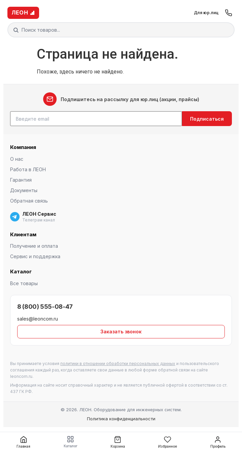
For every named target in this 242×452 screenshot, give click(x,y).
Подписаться (207, 119)
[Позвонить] (228, 13)
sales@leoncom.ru (37, 319)
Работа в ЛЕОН (28, 169)
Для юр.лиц (206, 12)
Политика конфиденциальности (121, 418)
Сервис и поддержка (35, 256)
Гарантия (21, 180)
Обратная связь (29, 201)
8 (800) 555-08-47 (45, 306)
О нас (16, 159)
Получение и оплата (34, 246)
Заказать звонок (121, 331)
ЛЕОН (23, 12)
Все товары (24, 283)
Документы (23, 190)
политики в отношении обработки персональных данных (117, 363)
